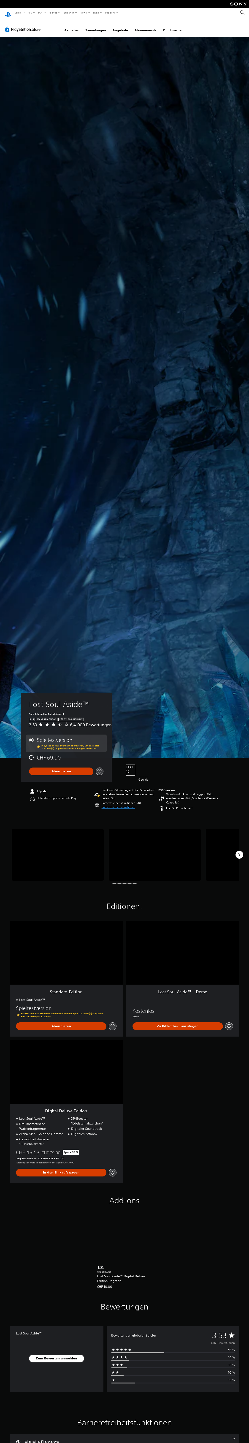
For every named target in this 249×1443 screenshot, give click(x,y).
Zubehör (69, 12)
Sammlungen (95, 26)
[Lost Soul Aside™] (58, 850)
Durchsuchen (173, 26)
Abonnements (146, 26)
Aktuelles (71, 26)
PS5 (30, 12)
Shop (96, 12)
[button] (118, 803)
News (84, 12)
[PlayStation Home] (8, 12)
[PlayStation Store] (24, 25)
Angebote (120, 26)
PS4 (40, 12)
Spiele (18, 12)
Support (110, 12)
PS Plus (53, 12)
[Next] (239, 850)
